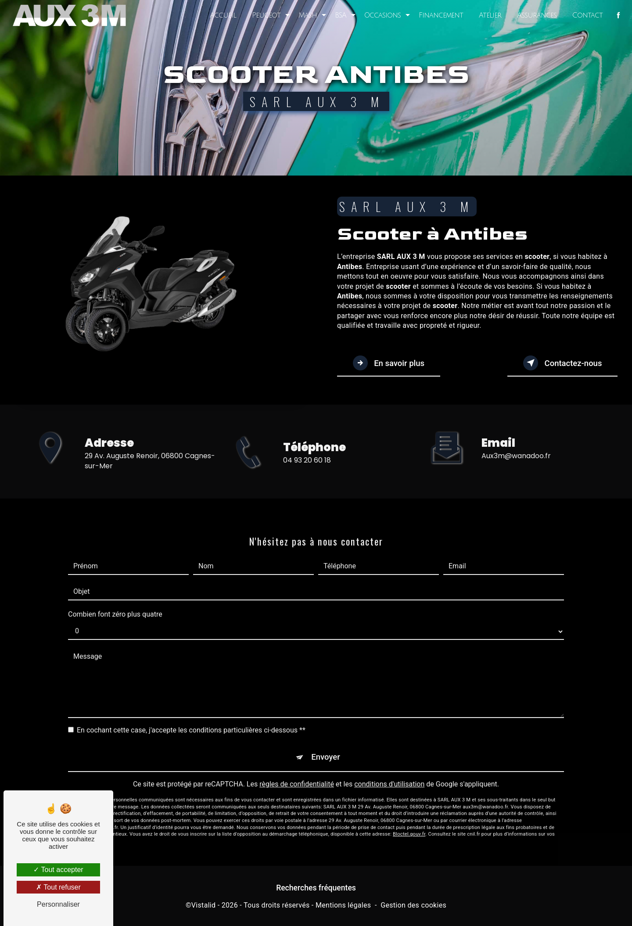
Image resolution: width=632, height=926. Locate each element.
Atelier (489, 15)
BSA (339, 15)
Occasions (381, 15)
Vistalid (203, 906)
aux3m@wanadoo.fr (516, 446)
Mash (307, 15)
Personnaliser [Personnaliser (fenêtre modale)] (58, 904)
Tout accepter (58, 869)
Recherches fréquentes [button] (316, 889)
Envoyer (326, 749)
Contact (586, 15)
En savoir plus (391, 363)
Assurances (536, 15)
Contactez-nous (559, 363)
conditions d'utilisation (389, 776)
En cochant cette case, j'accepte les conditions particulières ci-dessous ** (191, 721)
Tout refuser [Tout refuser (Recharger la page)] (58, 887)
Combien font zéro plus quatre (115, 605)
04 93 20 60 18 (307, 469)
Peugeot (265, 15)
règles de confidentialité (296, 776)
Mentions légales (343, 906)
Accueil (222, 15)
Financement (440, 15)
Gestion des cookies (413, 906)
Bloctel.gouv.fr (409, 826)
